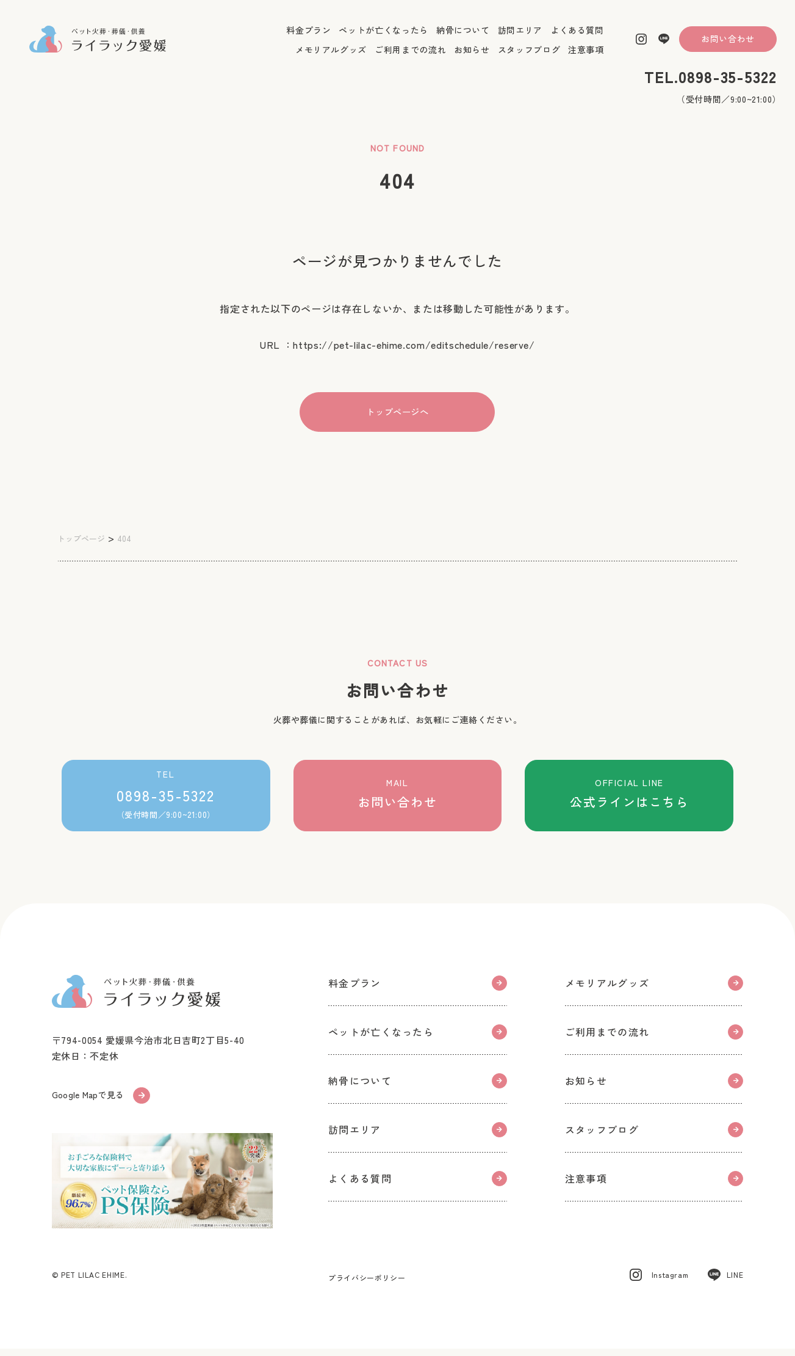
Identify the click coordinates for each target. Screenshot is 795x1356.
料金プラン (308, 37)
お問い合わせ (728, 45)
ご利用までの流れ (410, 56)
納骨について (463, 37)
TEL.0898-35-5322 (710, 83)
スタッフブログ (529, 56)
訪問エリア (520, 37)
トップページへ (397, 412)
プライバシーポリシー (366, 1285)
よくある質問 (577, 37)
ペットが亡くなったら (383, 37)
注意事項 (586, 56)
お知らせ (472, 56)
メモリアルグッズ (331, 56)
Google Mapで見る (104, 1100)
